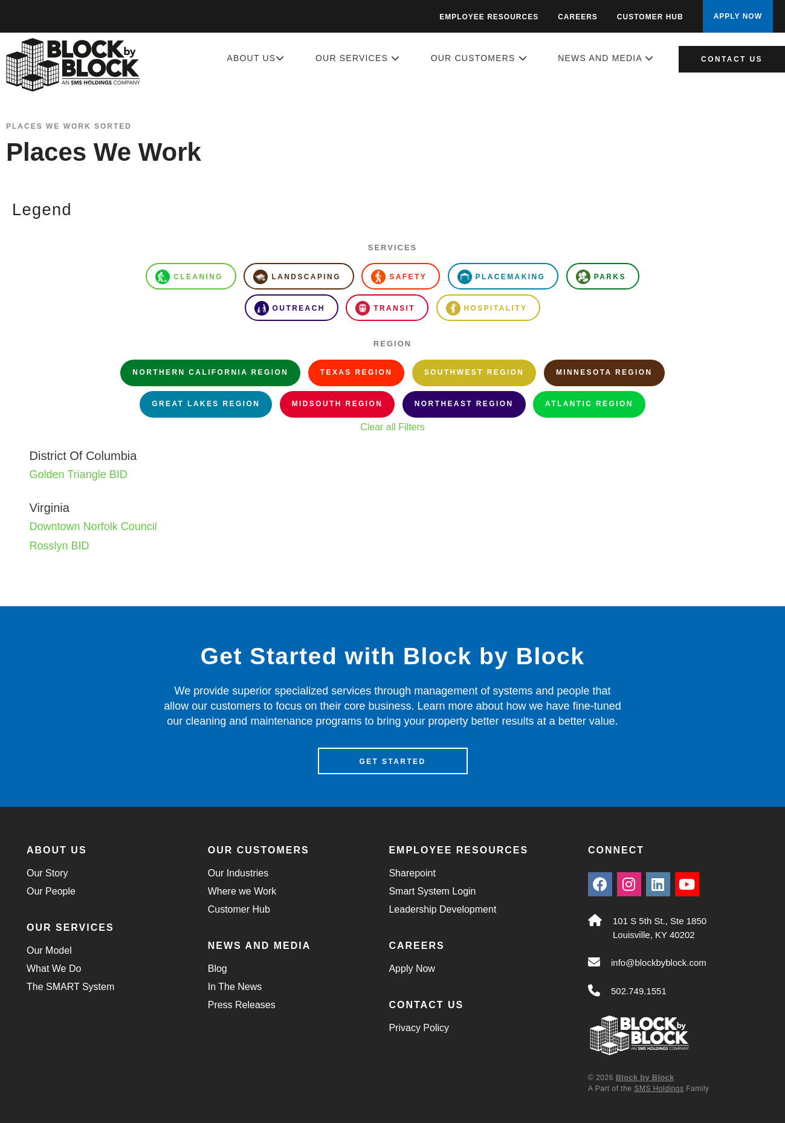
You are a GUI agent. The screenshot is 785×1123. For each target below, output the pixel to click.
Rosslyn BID (59, 546)
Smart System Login (432, 891)
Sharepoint (412, 873)
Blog (217, 968)
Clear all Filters (392, 427)
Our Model (49, 950)
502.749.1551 (639, 991)
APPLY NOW (738, 16)
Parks (601, 277)
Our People (51, 891)
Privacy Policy (419, 1028)
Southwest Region (474, 372)
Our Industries (238, 873)
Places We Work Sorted (69, 126)
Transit (385, 308)
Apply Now (411, 968)
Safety (399, 277)
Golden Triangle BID (79, 474)
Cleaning (189, 277)
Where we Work (242, 891)
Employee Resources (488, 17)
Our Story (47, 873)
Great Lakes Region (206, 404)
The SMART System (70, 987)
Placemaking (501, 277)
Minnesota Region (604, 372)
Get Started (392, 761)
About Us (256, 58)
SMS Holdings (658, 1088)
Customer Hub (650, 17)
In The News (235, 987)
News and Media (606, 58)
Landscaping (296, 277)
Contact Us (732, 59)
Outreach (289, 308)
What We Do (54, 968)
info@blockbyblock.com (658, 962)
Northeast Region (464, 404)
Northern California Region (210, 372)
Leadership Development (442, 909)
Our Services (357, 58)
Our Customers (479, 58)
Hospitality (487, 308)
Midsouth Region (337, 404)
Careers (578, 17)
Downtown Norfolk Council (93, 526)
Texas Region (356, 372)
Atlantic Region (589, 404)
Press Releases (242, 1005)
